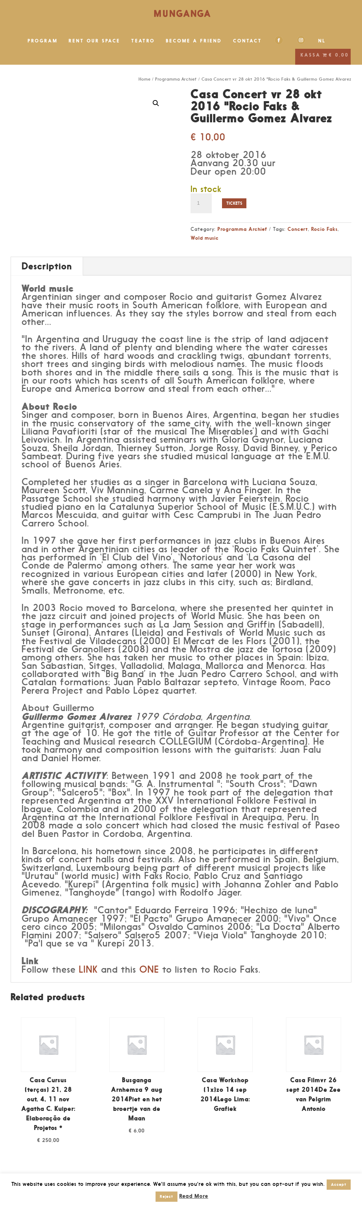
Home (145, 79)
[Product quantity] (201, 203)
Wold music (205, 238)
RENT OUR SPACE (94, 40)
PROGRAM (43, 40)
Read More (193, 1196)
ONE (149, 969)
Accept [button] (338, 1184)
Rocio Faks (324, 229)
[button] (156, 103)
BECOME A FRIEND (194, 40)
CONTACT (247, 40)
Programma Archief (176, 79)
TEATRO (143, 40)
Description (47, 266)
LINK (88, 969)
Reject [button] (166, 1196)
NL (322, 40)
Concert (297, 229)
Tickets (234, 203)
